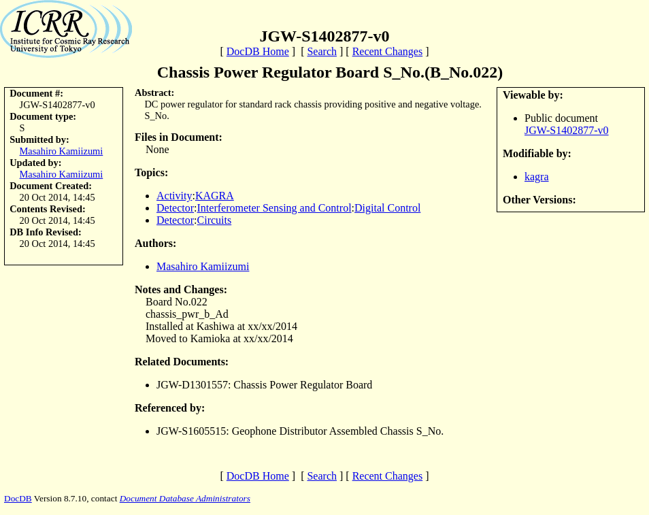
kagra (537, 176)
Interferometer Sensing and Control (274, 208)
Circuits (214, 220)
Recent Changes (387, 51)
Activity (174, 195)
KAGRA (214, 195)
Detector (175, 208)
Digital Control (387, 208)
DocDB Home (258, 51)
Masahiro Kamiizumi (61, 151)
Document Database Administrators (185, 498)
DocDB (18, 498)
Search (322, 51)
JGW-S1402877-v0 (567, 130)
